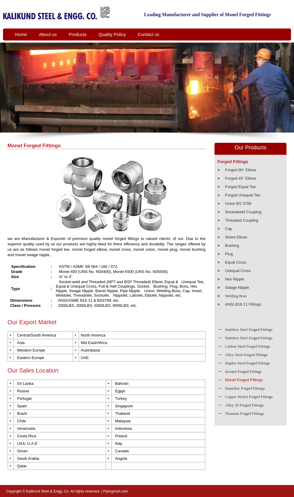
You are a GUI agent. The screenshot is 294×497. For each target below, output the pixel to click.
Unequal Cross (238, 270)
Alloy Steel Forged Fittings (246, 354)
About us (48, 34)
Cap (228, 228)
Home (21, 34)
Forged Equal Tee (240, 186)
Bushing (232, 245)
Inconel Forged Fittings (243, 371)
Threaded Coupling (241, 220)
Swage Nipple (237, 287)
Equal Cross (235, 262)
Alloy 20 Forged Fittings (244, 405)
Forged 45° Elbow (240, 178)
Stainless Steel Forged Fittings (248, 329)
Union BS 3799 (238, 203)
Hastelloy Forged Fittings (245, 388)
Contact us (148, 34)
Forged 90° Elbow (240, 170)
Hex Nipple (234, 279)
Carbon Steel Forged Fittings (247, 346)
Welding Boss (236, 296)
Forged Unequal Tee (242, 195)
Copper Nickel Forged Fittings (249, 396)
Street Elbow (236, 237)
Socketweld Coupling (243, 212)
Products (77, 34)
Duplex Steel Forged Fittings (247, 363)
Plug (229, 254)
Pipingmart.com (115, 491)
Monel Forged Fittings (244, 380)
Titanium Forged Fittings (244, 413)
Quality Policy (112, 34)
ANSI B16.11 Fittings (243, 304)
